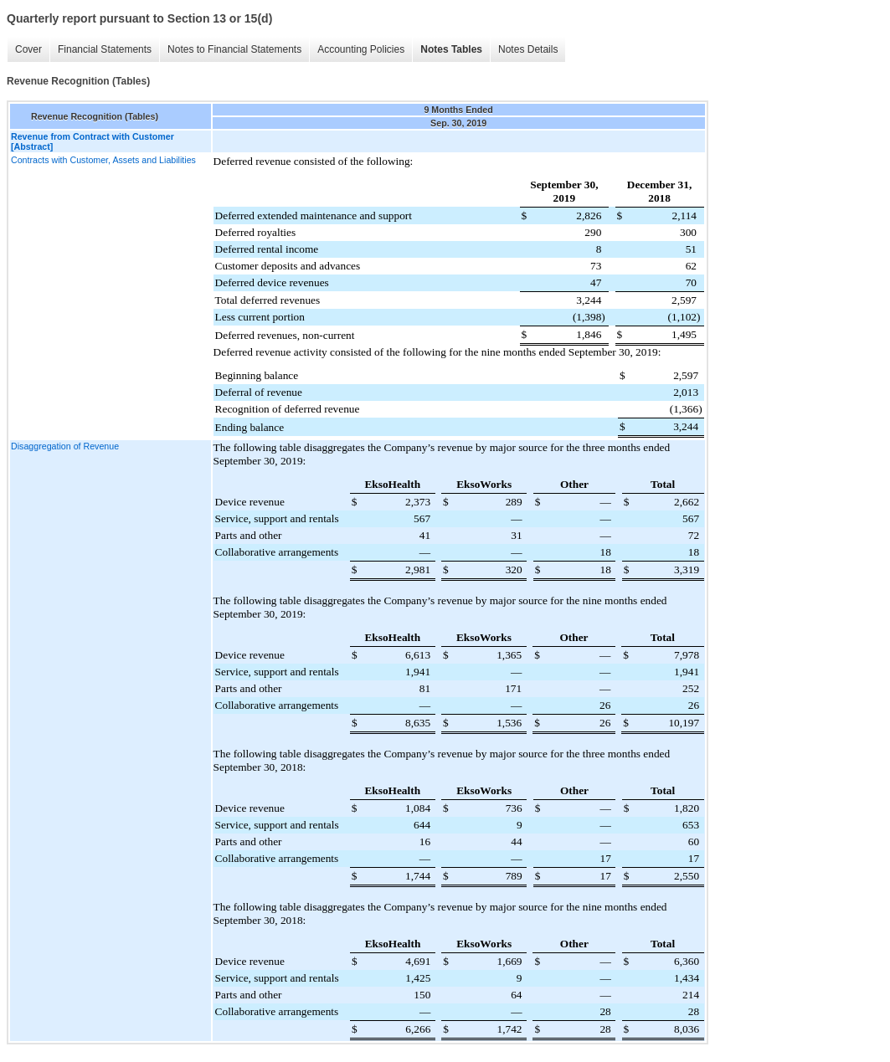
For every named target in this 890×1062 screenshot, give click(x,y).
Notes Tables (451, 49)
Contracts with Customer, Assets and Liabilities (103, 160)
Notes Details (528, 49)
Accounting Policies (360, 49)
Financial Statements (105, 49)
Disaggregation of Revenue (65, 446)
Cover (28, 49)
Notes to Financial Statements (234, 49)
